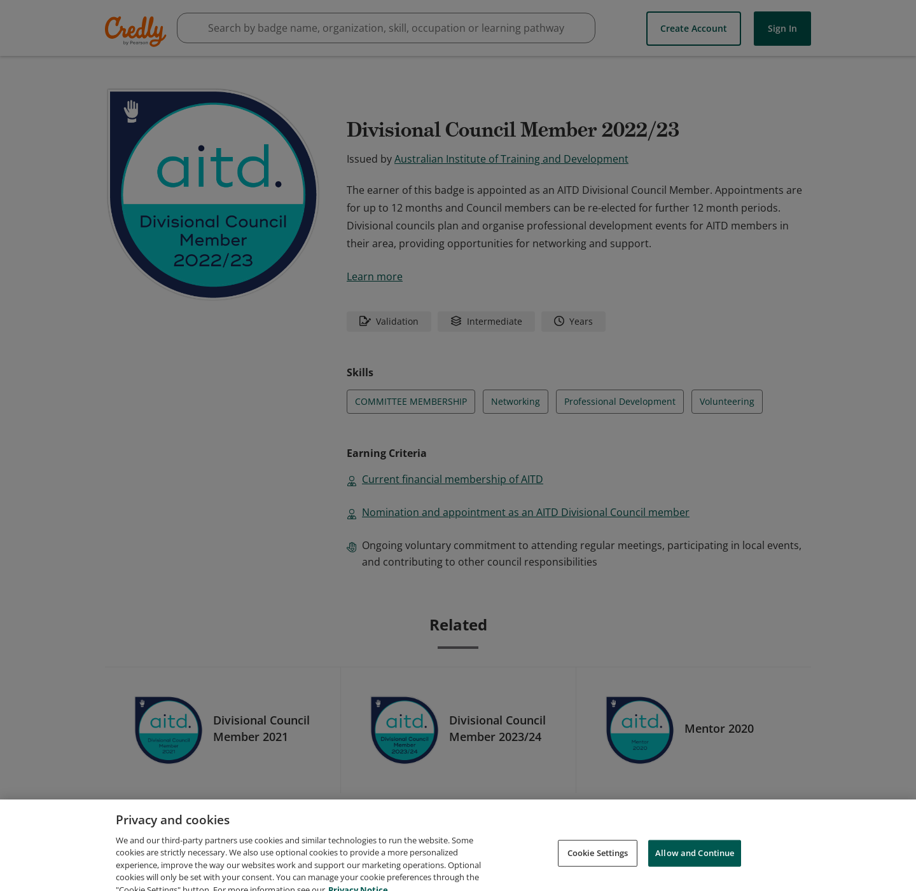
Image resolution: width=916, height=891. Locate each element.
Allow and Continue (694, 865)
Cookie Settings (597, 865)
